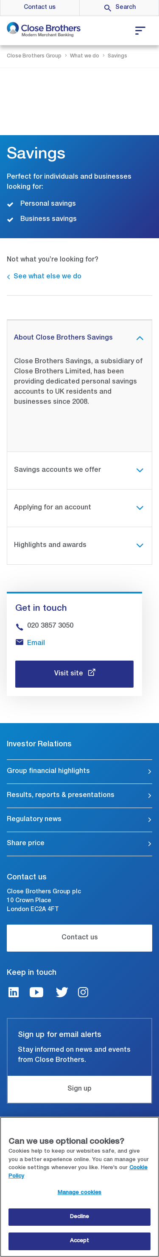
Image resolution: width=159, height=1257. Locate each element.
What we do (84, 56)
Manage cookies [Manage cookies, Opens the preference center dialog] (80, 1193)
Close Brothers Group (34, 56)
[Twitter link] (62, 993)
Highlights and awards (50, 545)
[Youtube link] (36, 993)
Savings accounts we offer (57, 470)
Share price (26, 844)
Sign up (79, 1089)
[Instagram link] (83, 993)
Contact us (40, 8)
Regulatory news (34, 819)
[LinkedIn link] (13, 993)
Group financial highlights (48, 771)
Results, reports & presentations (60, 795)
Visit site (69, 674)
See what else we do (47, 277)
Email (36, 643)
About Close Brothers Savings (63, 338)
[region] (79, 1187)
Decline (79, 1217)
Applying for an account (52, 508)
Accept (79, 1241)
